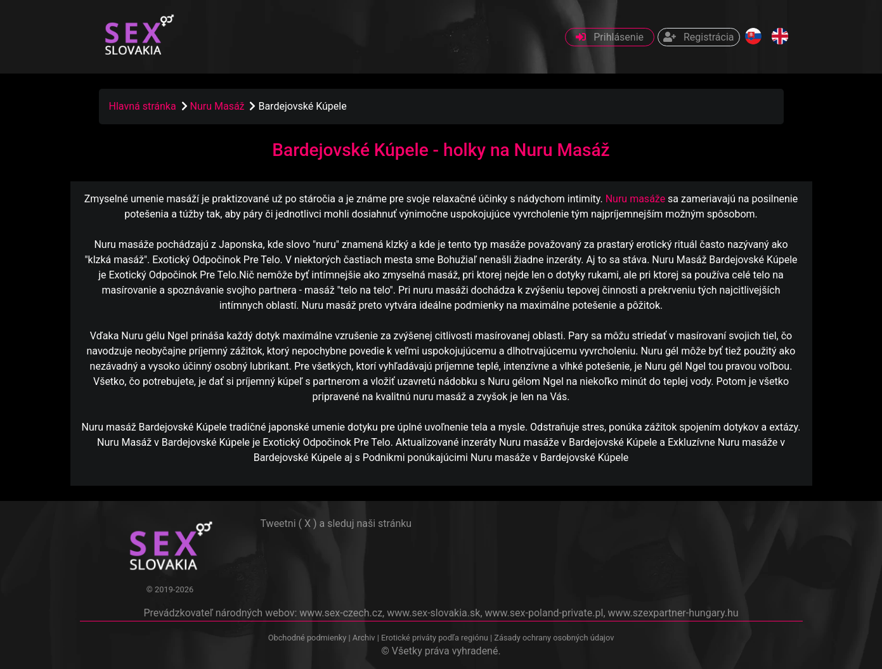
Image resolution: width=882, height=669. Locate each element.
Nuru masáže (635, 199)
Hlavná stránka (142, 106)
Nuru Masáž (218, 106)
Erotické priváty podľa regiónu (434, 637)
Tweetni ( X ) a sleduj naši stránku (336, 523)
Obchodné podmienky (308, 637)
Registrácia (698, 37)
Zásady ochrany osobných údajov (554, 637)
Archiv (364, 637)
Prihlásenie (610, 37)
